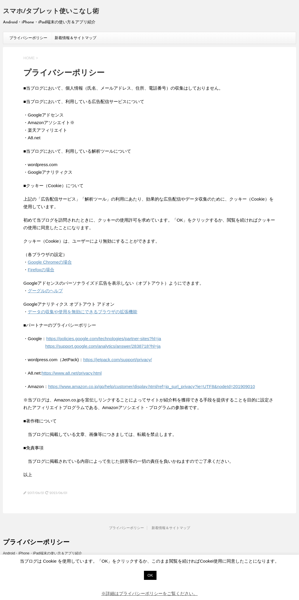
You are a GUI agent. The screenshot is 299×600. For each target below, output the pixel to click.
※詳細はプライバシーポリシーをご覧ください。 (149, 593)
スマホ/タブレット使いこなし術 (51, 11)
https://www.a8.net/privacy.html (72, 373)
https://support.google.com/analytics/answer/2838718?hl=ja (103, 346)
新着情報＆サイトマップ (75, 38)
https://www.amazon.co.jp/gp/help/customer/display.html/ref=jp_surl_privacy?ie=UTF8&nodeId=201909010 (151, 386)
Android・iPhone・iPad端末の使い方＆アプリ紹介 (42, 553)
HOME (29, 58)
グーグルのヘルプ (45, 290)
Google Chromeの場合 (50, 262)
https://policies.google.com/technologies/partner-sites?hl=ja (103, 338)
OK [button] (150, 575)
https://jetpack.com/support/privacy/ (117, 359)
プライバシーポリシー (28, 38)
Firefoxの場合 (41, 269)
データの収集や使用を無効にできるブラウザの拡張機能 (82, 311)
